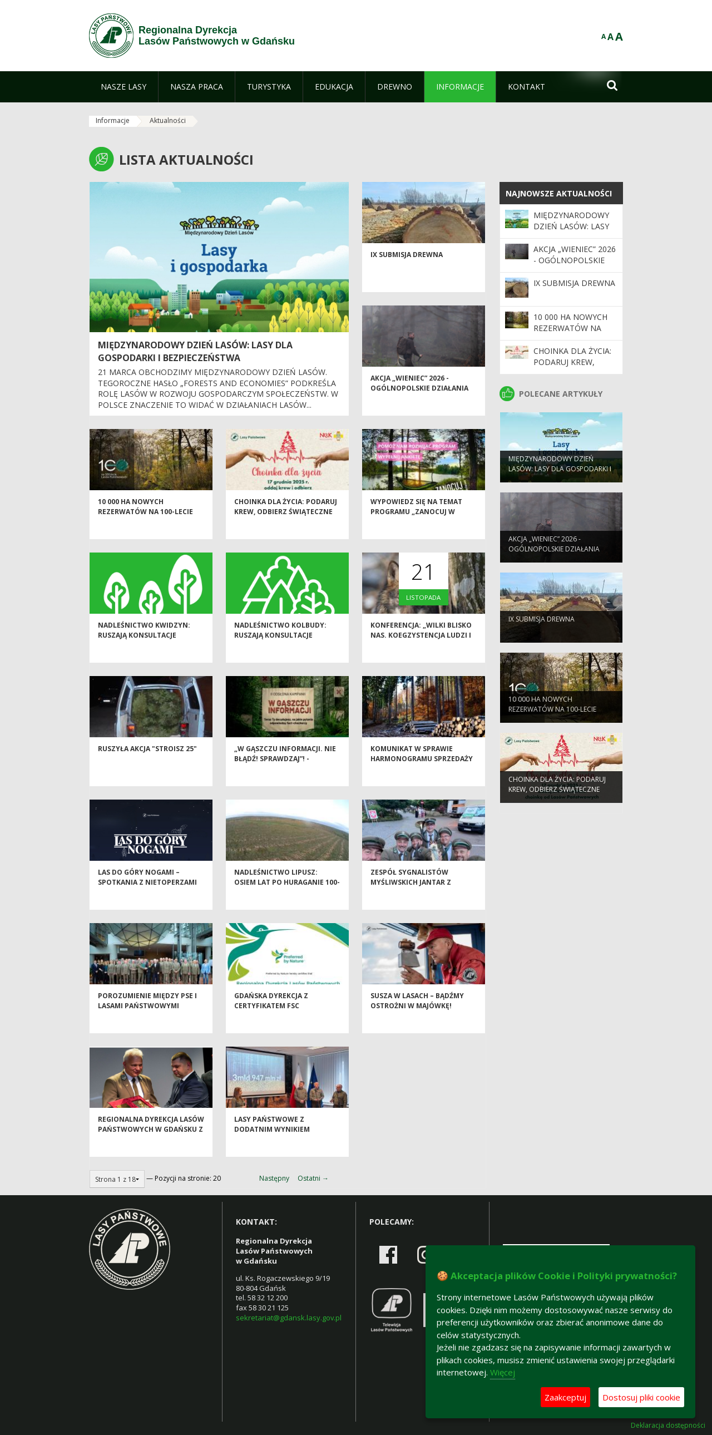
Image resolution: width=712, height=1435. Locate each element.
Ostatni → (313, 1178)
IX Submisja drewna (406, 273)
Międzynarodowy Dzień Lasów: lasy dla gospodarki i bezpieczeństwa (195, 351)
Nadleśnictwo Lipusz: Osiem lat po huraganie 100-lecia (287, 900)
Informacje (113, 120)
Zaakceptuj (565, 1397)
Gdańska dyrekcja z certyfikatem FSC (271, 1019)
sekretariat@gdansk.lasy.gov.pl (289, 1318)
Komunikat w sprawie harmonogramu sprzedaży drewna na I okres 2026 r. (421, 777)
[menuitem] (123, 86)
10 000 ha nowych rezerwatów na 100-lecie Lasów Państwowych (145, 530)
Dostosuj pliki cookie (641, 1397)
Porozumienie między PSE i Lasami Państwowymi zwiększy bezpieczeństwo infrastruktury (147, 1029)
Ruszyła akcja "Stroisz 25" (147, 767)
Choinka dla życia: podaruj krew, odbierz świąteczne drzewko (285, 530)
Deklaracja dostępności (668, 1425)
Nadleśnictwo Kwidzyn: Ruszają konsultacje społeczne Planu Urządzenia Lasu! (144, 658)
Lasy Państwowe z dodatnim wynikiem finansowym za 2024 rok (280, 1147)
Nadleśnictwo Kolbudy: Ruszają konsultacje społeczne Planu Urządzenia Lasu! (280, 658)
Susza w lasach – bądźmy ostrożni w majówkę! (417, 1019)
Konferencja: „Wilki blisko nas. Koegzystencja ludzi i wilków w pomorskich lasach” (421, 658)
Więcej (502, 1372)
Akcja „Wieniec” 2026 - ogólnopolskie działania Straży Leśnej (419, 406)
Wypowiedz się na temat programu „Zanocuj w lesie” (416, 530)
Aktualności (168, 120)
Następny (274, 1178)
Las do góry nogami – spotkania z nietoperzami (147, 895)
